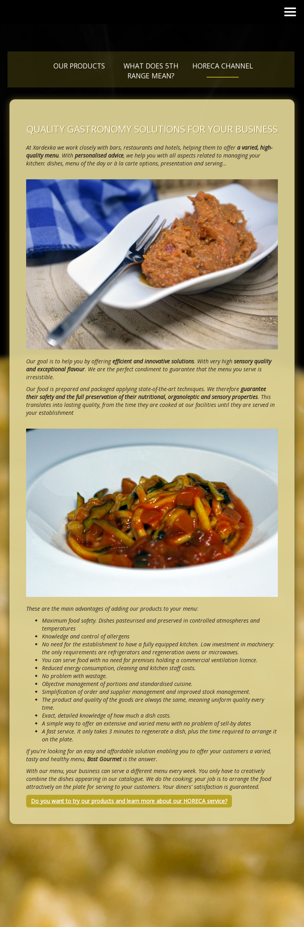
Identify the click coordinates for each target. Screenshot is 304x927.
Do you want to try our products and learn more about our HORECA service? (129, 801)
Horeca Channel (222, 65)
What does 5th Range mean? (151, 70)
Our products (79, 65)
